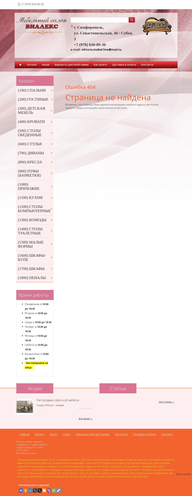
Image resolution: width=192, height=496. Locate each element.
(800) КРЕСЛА (35, 162)
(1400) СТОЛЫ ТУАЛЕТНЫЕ (35, 231)
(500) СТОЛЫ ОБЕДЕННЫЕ (35, 132)
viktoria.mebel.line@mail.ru (101, 49)
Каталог (32, 64)
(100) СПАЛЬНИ (35, 90)
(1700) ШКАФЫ (35, 268)
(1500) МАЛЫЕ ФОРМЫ (35, 244)
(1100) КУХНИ (35, 197)
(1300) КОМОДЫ (35, 219)
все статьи (165, 401)
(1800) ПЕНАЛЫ (35, 277)
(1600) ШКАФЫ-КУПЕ (35, 257)
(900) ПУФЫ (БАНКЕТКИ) (35, 173)
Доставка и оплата (124, 64)
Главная (24, 434)
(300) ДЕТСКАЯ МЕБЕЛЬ (35, 110)
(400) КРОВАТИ (35, 121)
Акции (46, 64)
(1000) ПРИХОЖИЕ (35, 186)
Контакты (147, 64)
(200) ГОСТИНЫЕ (35, 99)
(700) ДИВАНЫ (35, 153)
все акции (84, 418)
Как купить (100, 64)
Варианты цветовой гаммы (72, 64)
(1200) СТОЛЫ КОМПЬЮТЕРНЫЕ (35, 208)
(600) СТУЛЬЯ (35, 144)
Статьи (66, 434)
